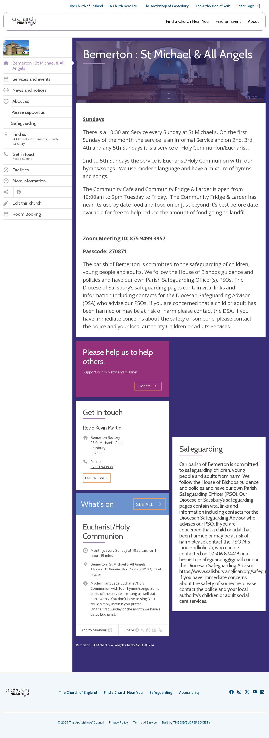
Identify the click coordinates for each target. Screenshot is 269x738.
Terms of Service (145, 722)
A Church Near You (123, 6)
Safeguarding (161, 692)
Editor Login (248, 6)
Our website (96, 478)
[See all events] (149, 504)
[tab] (97, 630)
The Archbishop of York (212, 6)
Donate (147, 386)
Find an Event (228, 21)
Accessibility (189, 692)
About (253, 21)
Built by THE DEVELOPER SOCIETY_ (186, 722)
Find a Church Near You (187, 21)
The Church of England (86, 6)
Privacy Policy (118, 722)
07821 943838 (102, 467)
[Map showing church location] (219, 387)
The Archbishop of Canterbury (166, 6)
